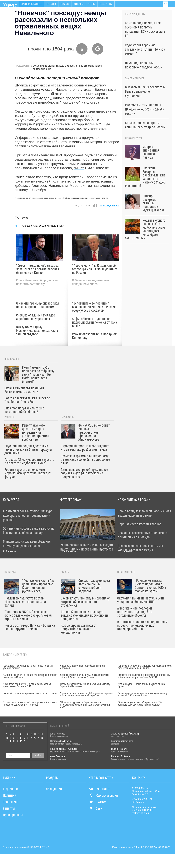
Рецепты (91, 4)
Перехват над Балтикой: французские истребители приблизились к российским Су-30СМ (144, 676)
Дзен (95, 809)
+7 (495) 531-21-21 (142, 799)
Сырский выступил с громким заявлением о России (30, 693)
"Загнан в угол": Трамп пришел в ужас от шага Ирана (141, 685)
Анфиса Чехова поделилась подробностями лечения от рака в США (94, 322)
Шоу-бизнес (51, 4)
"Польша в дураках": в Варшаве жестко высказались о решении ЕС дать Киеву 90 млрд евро (85, 704)
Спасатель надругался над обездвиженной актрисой (82, 667)
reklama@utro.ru (141, 813)
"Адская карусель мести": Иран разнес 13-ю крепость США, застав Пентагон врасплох (140, 703)
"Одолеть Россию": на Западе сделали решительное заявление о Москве (30, 676)
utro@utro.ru (138, 802)
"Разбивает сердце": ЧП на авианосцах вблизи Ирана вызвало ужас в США (27, 685)
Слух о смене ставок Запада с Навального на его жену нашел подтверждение (67, 67)
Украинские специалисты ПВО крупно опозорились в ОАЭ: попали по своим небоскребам (87, 694)
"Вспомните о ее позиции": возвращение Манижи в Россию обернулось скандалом (94, 307)
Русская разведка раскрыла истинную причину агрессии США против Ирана (142, 694)
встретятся (76, 181)
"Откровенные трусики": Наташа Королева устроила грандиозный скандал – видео (144, 667)
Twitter (97, 802)
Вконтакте (99, 789)
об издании (54, 789)
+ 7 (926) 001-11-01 (142, 810)
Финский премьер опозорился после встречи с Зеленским (37, 305)
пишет (79, 168)
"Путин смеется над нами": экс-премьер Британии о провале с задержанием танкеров (30, 703)
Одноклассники (103, 796)
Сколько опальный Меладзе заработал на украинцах (35, 317)
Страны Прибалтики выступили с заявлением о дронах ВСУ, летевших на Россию (85, 676)
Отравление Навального (31, 4)
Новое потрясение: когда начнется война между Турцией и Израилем (85, 685)
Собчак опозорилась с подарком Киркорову (94, 336)
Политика (65, 4)
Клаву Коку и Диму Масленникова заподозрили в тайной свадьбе (37, 330)
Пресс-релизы (106, 4)
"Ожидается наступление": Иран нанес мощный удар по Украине (28, 667)
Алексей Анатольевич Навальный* (43, 225)
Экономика (78, 4)
